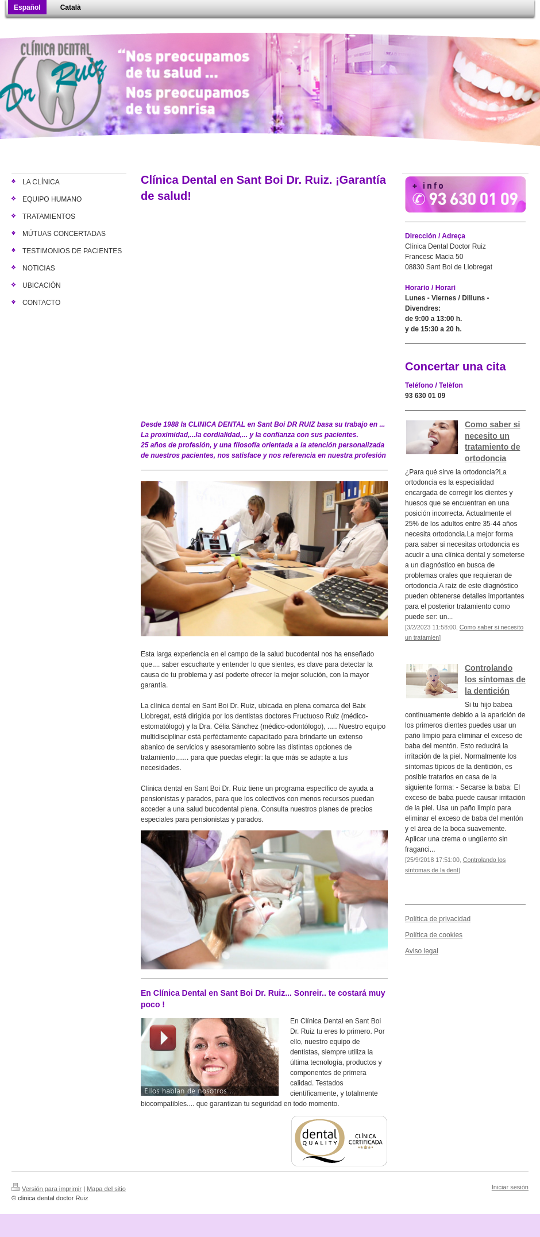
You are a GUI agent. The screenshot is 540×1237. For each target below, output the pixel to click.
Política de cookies (433, 935)
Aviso (413, 951)
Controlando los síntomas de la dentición (495, 679)
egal (431, 951)
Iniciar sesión (510, 1187)
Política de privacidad (437, 919)
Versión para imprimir (46, 1188)
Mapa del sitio (106, 1188)
